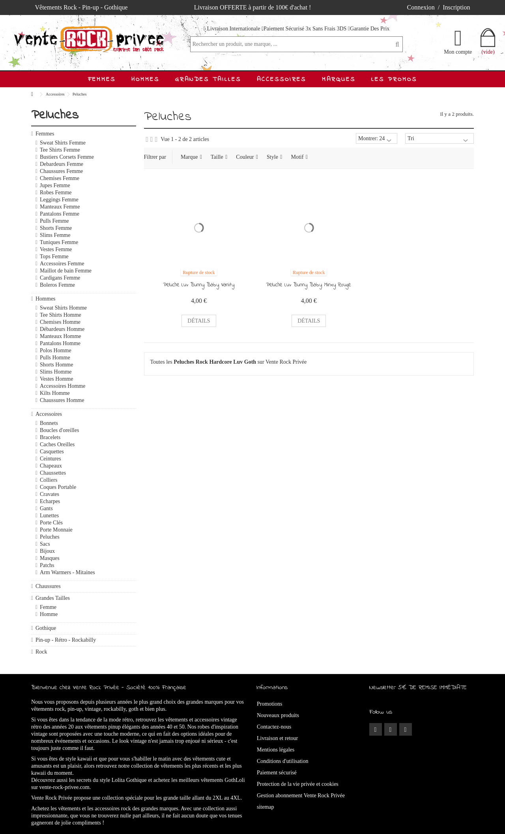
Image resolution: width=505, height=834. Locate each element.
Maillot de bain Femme (66, 271)
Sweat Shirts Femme (63, 143)
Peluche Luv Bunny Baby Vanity (198, 285)
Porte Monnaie (56, 530)
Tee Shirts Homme (60, 315)
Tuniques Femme (59, 242)
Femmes (45, 134)
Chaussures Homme (62, 400)
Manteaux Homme (60, 336)
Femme (48, 607)
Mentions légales (275, 750)
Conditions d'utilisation (282, 761)
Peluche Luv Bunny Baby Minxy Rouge (308, 285)
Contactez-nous (274, 727)
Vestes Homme (56, 379)
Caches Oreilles (57, 444)
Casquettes (52, 452)
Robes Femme (56, 192)
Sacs (45, 544)
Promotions (269, 704)
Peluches (50, 537)
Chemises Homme (60, 322)
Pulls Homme (55, 358)
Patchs (47, 565)
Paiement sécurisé (277, 773)
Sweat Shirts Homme (63, 308)
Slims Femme (55, 235)
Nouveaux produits (278, 715)
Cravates (49, 494)
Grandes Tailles (53, 598)
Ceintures (50, 459)
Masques (50, 558)
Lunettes (49, 515)
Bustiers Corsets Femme (67, 157)
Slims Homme (56, 372)
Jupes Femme (55, 185)
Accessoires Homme (62, 386)
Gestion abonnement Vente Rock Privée (301, 795)
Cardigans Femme (60, 278)
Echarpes (50, 501)
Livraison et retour (277, 738)
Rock (41, 652)
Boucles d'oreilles (59, 430)
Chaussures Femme (61, 171)
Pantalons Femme (59, 214)
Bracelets (50, 437)
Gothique (46, 628)
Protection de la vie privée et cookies (298, 784)
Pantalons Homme (60, 343)
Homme (49, 614)
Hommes (46, 299)
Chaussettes (53, 473)
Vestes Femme (56, 249)
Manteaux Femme (60, 207)
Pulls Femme (54, 221)
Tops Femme (54, 256)
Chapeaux (51, 466)
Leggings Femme (59, 200)
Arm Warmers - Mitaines (67, 572)
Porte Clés (51, 523)
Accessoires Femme (62, 264)
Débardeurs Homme (62, 329)
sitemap (265, 807)
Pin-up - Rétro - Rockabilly (66, 640)
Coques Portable (58, 487)
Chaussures (48, 586)
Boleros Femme (57, 285)
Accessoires (49, 414)
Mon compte (458, 51)
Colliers (48, 480)
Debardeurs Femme (61, 164)
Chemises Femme (59, 178)
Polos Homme (55, 350)
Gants (46, 508)
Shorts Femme (56, 228)
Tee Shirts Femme (60, 150)
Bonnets (49, 423)
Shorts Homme (56, 365)
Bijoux (47, 551)
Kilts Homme (55, 393)
